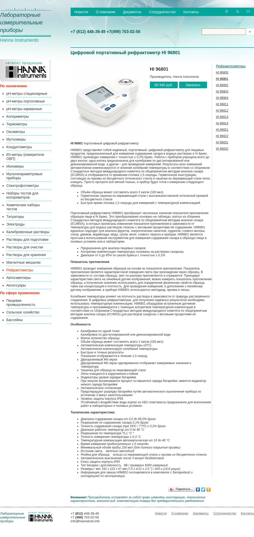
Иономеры (15, 166)
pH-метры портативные (25, 101)
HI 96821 (222, 129)
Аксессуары (16, 285)
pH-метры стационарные (26, 94)
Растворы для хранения (26, 255)
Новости (81, 12)
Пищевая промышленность (20, 303)
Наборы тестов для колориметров (22, 195)
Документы (132, 12)
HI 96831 (222, 142)
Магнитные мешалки (23, 262)
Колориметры (17, 116)
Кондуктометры (19, 147)
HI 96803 (222, 91)
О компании (105, 12)
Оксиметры (15, 132)
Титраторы (15, 217)
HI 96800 (222, 72)
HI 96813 (222, 117)
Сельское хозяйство (22, 312)
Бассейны (14, 320)
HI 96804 (222, 98)
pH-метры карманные (24, 109)
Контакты (191, 12)
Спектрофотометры (22, 186)
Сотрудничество (162, 12)
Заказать (193, 85)
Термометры (16, 124)
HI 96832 (222, 149)
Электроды (15, 224)
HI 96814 (222, 123)
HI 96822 (222, 136)
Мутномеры (16, 139)
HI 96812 (222, 110)
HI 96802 (222, 85)
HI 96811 (222, 104)
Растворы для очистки (24, 247)
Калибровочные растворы (27, 232)
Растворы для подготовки (27, 239)
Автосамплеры (18, 278)
